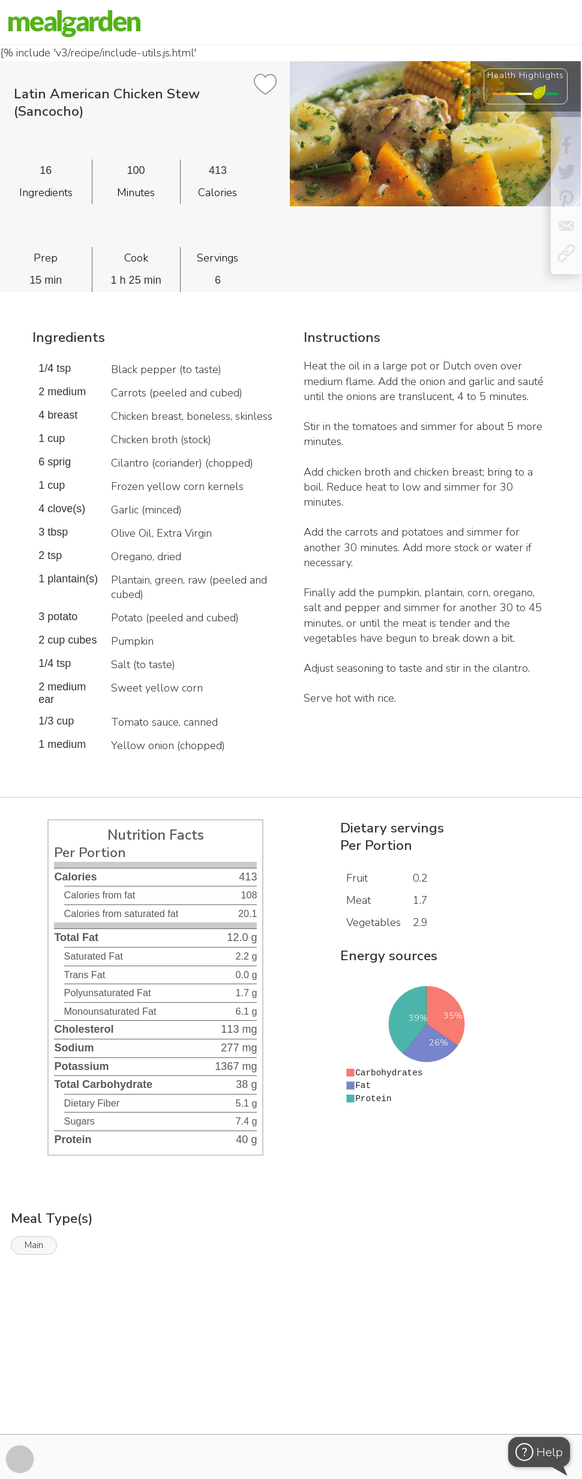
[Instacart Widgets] (291, 1392)
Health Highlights (525, 75)
